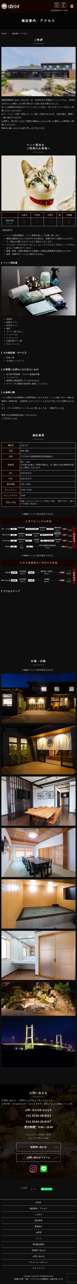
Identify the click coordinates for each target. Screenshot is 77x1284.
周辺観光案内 (38, 1244)
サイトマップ (38, 1268)
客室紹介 (38, 1226)
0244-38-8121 (26, 473)
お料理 (38, 1232)
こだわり (38, 1214)
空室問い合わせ (38, 1147)
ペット (38, 1238)
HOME (3, 34)
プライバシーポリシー (38, 1262)
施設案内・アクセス (38, 1208)
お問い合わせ (38, 1256)
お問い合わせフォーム (38, 1157)
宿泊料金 (38, 1220)
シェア (24, 1188)
